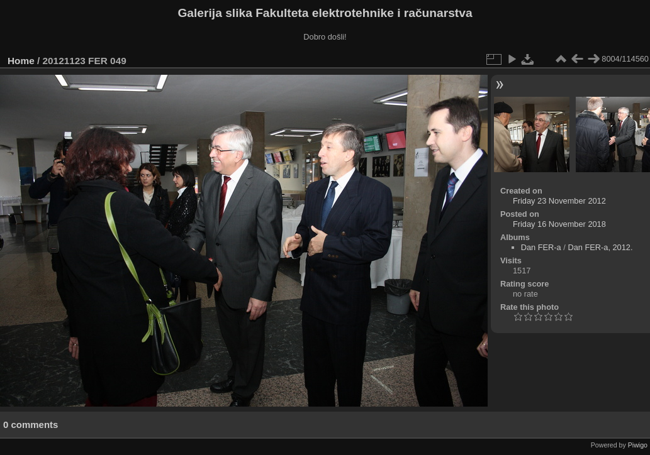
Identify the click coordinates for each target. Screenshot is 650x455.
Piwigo (637, 445)
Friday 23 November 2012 (559, 201)
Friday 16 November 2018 (559, 224)
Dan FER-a (541, 247)
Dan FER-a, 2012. (600, 247)
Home (21, 60)
